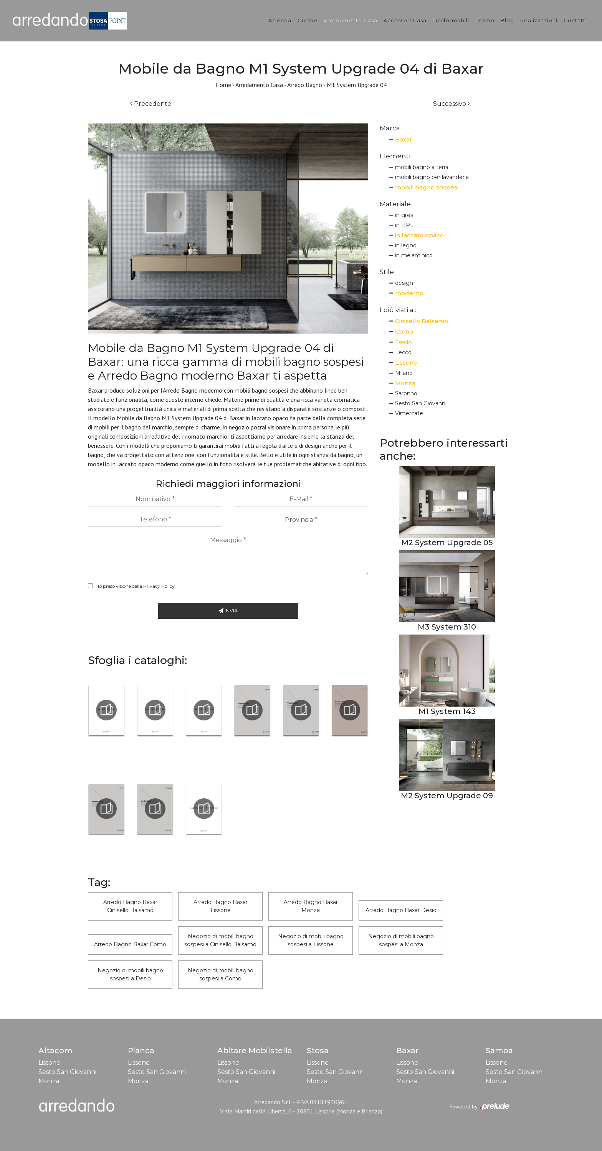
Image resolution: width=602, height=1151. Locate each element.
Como (404, 331)
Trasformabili (451, 20)
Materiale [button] (395, 204)
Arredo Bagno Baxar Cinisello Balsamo (130, 906)
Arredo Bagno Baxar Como (130, 944)
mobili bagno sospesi (426, 187)
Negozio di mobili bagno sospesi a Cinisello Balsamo (220, 940)
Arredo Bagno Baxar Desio (401, 910)
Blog (507, 20)
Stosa (318, 1050)
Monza (405, 383)
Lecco (403, 352)
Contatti (575, 20)
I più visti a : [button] (398, 310)
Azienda (279, 20)
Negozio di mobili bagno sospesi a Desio (130, 974)
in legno (406, 245)
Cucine (308, 20)
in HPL (404, 225)
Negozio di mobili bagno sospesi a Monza (401, 940)
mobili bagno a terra (421, 167)
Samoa (499, 1050)
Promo (485, 20)
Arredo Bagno (304, 85)
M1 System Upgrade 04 (357, 85)
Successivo (451, 103)
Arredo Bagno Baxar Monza (311, 906)
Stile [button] (387, 272)
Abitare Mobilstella (254, 1050)
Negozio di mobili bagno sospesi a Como (220, 974)
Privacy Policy (159, 586)
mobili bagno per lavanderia (432, 177)
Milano (404, 373)
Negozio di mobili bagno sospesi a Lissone (311, 940)
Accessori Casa (405, 20)
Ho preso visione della (135, 586)
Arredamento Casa (350, 20)
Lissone (406, 362)
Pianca (141, 1050)
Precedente (150, 103)
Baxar (403, 139)
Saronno (406, 393)
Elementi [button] (395, 156)
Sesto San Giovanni (421, 403)
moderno (409, 293)
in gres (404, 215)
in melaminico (414, 255)
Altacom (55, 1050)
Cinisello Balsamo (421, 321)
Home (223, 85)
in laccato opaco (419, 235)
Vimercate (409, 413)
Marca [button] (390, 128)
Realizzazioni (538, 20)
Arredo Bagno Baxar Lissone (221, 906)
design (404, 283)
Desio (403, 342)
